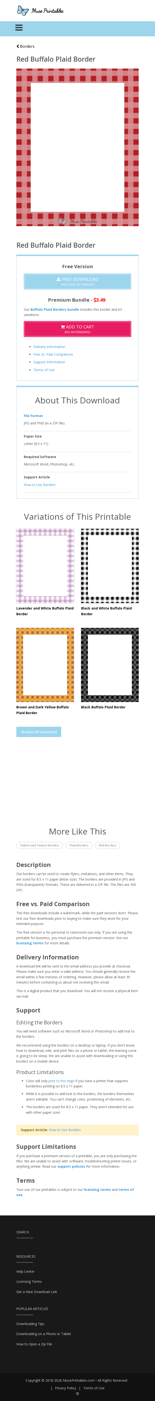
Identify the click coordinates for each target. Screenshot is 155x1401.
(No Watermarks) (77, 329)
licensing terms (29, 943)
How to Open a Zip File (34, 1344)
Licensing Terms (29, 1281)
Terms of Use (44, 370)
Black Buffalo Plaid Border (103, 707)
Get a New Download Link (36, 1291)
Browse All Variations (39, 732)
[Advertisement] (77, 784)
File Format (33, 415)
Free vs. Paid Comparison (53, 354)
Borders (25, 46)
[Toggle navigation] (19, 29)
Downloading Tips (30, 1323)
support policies (71, 1166)
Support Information (49, 362)
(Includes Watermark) (77, 281)
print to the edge (61, 1081)
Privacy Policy (65, 1388)
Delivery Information (49, 346)
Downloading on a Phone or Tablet (43, 1333)
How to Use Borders (40, 484)
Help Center (25, 1271)
